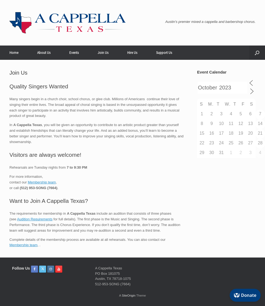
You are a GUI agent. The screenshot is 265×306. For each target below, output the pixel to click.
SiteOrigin (129, 295)
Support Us (164, 52)
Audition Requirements (35, 219)
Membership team (42, 182)
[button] (257, 53)
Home (13, 52)
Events (74, 52)
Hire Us (132, 52)
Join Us (103, 52)
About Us (43, 52)
